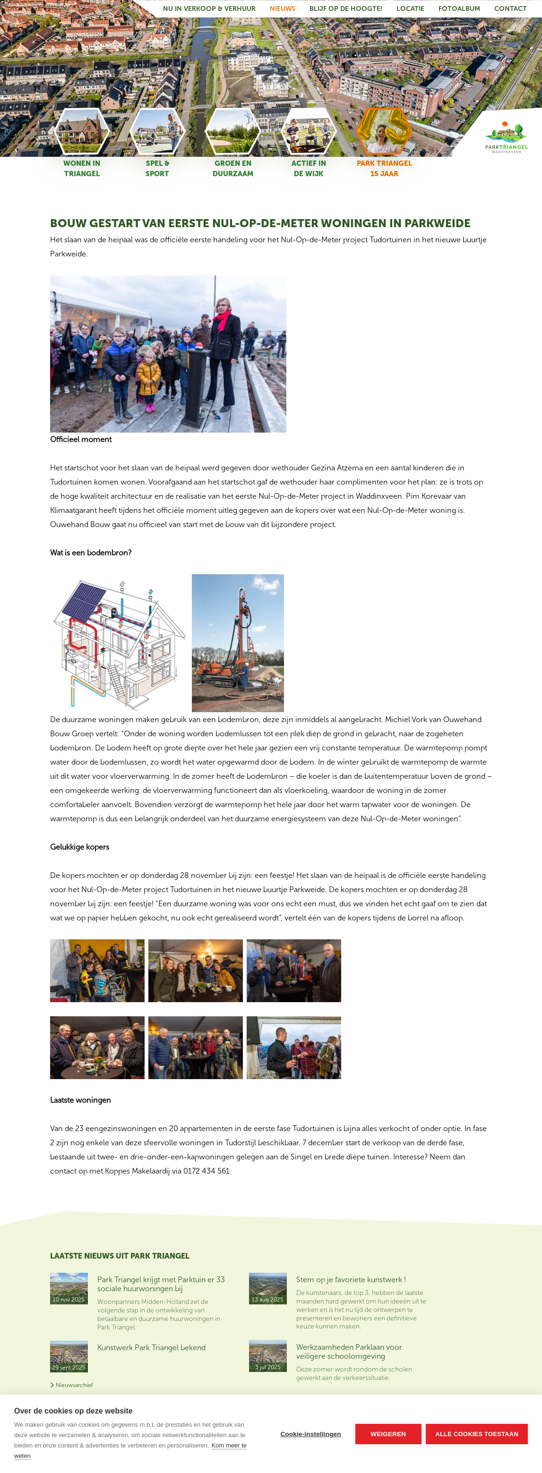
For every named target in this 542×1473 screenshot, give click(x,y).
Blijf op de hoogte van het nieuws (462, 1281)
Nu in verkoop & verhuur (209, 9)
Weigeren (388, 1434)
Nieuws (282, 9)
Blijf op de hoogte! (346, 9)
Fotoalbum (459, 9)
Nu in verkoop (456, 1305)
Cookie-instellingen (310, 1434)
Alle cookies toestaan (476, 1434)
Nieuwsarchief (71, 1384)
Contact (510, 9)
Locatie (410, 9)
